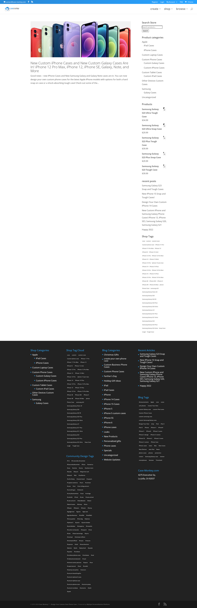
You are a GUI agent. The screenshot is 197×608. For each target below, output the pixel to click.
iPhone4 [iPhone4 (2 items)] (160, 427)
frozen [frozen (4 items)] (84, 508)
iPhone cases (110, 427)
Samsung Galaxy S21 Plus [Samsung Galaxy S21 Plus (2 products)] (149, 313)
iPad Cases (149, 45)
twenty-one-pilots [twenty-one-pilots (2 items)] (73, 570)
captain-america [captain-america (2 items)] (73, 482)
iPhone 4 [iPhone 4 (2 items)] (153, 427)
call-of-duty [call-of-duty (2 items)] (71, 479)
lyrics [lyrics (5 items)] (87, 533)
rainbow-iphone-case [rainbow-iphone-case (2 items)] (74, 555)
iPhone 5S (108, 418)
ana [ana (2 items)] (69, 468)
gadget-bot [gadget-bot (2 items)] (71, 512)
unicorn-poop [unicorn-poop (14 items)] (87, 584)
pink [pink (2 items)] (76, 548)
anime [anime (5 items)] (75, 468)
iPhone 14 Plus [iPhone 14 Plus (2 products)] (154, 266)
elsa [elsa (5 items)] (86, 504)
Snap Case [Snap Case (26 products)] (162, 328)
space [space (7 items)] (86, 562)
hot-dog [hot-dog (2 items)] (80, 519)
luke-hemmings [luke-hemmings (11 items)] (78, 533)
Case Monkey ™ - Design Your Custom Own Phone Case (58, 604)
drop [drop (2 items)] (152, 424)
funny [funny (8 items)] (90, 508)
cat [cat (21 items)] (74, 486)
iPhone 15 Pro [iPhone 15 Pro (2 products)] (146, 277)
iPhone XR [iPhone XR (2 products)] (145, 284)
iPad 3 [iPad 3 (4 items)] (141, 427)
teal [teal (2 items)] (80, 566)
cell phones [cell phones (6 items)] (142, 406)
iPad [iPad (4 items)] (157, 424)
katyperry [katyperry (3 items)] (81, 526)
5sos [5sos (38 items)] (84, 464)
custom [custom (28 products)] (148, 241)
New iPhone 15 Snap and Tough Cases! (152, 361)
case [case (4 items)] (69, 486)
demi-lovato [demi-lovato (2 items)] (71, 504)
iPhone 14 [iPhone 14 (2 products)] (145, 266)
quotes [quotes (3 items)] (70, 551)
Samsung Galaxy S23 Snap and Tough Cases (152, 355)
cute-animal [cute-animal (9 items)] (90, 497)
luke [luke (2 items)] (69, 533)
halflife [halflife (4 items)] (82, 515)
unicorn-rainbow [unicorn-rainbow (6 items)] (73, 588)
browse (180, 9)
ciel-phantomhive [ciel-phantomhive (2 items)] (73, 493)
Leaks (107, 432)
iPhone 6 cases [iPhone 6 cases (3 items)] (158, 438)
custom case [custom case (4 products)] (156, 241)
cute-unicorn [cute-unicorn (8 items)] (71, 501)
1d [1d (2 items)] (68, 461)
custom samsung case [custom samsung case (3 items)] (145, 416)
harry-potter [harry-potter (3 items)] (71, 519)
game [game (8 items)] (79, 512)
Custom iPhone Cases (154, 67)
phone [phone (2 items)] (70, 548)
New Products (110, 436)
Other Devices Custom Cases (43, 394)
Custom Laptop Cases (152, 54)
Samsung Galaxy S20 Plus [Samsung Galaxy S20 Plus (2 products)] (149, 302)
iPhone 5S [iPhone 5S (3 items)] (142, 438)
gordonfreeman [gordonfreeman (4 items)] (72, 515)
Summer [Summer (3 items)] (151, 460)
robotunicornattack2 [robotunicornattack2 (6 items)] (74, 559)
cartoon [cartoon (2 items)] (88, 482)
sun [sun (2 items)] (92, 562)
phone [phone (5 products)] (161, 284)
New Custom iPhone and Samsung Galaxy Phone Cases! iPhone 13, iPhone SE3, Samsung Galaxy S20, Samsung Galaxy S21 (154, 217)
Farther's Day (110, 376)
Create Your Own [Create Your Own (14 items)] (153, 406)
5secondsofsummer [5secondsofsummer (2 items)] (74, 464)
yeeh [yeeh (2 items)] (69, 591)
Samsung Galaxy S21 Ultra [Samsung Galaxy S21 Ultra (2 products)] (150, 317)
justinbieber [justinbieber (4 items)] (71, 526)
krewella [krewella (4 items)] (89, 526)
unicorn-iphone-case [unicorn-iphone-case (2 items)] (74, 581)
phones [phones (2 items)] (150, 453)
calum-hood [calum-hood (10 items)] (81, 479)
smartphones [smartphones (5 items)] (143, 460)
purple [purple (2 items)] (91, 548)
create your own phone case (115, 360)
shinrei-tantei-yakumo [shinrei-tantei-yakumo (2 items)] (74, 562)
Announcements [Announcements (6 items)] (144, 402)
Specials (108, 450)
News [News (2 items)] (158, 449)
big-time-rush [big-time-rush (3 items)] (85, 472)
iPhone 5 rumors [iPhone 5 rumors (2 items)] (155, 435)
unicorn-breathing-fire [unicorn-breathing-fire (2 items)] (74, 573)
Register (155, 2)
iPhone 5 (108, 409)
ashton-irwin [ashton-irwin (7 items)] (89, 468)
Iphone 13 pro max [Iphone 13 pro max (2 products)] (157, 263)
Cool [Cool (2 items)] (76, 497)
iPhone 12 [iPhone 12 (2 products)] (158, 248)
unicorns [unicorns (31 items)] (83, 588)
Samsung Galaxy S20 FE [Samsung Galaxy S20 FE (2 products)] (149, 299)
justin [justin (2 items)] (78, 522)
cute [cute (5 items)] (82, 497)
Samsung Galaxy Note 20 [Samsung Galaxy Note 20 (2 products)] (149, 292)
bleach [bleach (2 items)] (70, 475)
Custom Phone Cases (152, 59)
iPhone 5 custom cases (115, 413)
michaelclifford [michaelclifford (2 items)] (72, 541)
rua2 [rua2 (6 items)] (84, 559)
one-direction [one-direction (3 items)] (85, 544)
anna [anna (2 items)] (81, 468)
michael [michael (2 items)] (70, 537)
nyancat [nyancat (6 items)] (70, 544)
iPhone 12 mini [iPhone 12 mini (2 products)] (153, 252)
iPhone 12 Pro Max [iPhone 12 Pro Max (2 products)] (157, 255)
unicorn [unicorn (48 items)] (83, 570)
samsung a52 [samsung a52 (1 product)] (155, 288)
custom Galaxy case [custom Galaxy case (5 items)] (145, 409)
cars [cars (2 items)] (82, 482)
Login (162, 2)
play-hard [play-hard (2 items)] (83, 548)
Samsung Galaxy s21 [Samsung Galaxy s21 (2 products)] (148, 310)
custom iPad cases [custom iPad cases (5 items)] (158, 409)
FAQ (181, 2)
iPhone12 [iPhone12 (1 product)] (145, 252)
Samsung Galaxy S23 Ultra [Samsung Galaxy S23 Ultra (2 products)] (150, 328)
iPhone (107, 395)
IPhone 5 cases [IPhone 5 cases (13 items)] (157, 431)
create (154, 9)
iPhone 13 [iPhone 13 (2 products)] (145, 259)
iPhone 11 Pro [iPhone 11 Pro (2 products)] (159, 244)
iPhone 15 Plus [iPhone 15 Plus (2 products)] (154, 273)
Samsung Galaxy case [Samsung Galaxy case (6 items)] (151, 456)
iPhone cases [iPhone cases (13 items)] (143, 446)
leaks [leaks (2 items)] (150, 446)
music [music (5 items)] (81, 541)
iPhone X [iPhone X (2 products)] (160, 281)
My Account (170, 2)
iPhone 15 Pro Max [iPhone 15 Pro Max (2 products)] (157, 277)
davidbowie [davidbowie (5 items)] (81, 501)
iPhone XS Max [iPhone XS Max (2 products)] (154, 284)
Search (145, 31)
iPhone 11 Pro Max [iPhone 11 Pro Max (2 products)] (148, 248)
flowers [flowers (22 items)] (77, 508)
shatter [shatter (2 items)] (162, 456)
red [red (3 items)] (93, 555)
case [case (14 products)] (143, 241)
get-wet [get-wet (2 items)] (85, 512)
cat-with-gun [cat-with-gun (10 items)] (71, 490)
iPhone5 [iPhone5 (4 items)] (148, 431)
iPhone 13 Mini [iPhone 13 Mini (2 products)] (154, 259)
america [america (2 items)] (90, 464)
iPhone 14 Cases (111, 399)
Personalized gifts (112, 441)
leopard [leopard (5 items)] (84, 530)
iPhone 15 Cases (111, 404)
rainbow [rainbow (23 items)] (77, 551)
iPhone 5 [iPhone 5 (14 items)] (141, 431)
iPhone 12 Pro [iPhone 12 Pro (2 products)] (146, 255)
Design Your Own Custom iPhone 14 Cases (152, 367)
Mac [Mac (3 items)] (155, 446)
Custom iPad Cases (153, 76)
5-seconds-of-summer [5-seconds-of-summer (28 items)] (78, 461)
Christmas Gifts (111, 355)
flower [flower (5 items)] (70, 508)
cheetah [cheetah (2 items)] (80, 490)
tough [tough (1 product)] (144, 332)
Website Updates (112, 460)
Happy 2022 (147, 229)
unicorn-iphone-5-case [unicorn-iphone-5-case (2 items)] (74, 577)
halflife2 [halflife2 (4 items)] (89, 515)
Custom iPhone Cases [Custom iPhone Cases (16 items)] (145, 413)
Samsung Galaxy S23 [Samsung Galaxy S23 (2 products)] (148, 321)
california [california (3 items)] (82, 475)
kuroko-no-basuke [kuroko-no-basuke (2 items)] (73, 530)
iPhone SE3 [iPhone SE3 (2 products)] (152, 281)
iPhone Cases (150, 50)
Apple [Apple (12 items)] (152, 402)
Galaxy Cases (150, 92)
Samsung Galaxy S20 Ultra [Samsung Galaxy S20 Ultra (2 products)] (150, 306)
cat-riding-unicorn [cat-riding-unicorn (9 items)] (83, 486)
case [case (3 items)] (157, 402)
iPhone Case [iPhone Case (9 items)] (154, 442)
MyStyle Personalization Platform (98, 604)
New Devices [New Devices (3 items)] (143, 449)
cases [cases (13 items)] (162, 402)
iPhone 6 (108, 423)
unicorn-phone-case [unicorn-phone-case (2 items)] (74, 584)
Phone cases (110, 446)
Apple (144, 41)
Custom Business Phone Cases (115, 366)
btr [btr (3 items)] (76, 475)
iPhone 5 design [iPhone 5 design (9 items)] (143, 435)
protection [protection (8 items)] (158, 453)
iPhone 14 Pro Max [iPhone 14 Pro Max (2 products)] (157, 270)
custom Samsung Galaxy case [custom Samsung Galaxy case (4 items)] (148, 420)
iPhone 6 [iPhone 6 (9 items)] (149, 438)
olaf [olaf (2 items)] (77, 544)
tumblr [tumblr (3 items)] (86, 566)
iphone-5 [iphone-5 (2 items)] (70, 522)
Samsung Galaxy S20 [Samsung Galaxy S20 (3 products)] (148, 295)
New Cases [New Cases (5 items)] (162, 446)
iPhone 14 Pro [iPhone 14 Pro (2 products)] (146, 270)
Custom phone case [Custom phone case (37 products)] (148, 244)
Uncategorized (149, 97)
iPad (106, 385)
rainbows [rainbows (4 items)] (86, 555)
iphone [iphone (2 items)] (88, 519)
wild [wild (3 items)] (90, 588)
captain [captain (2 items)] (89, 479)
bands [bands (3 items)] (70, 472)
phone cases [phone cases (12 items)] (142, 453)
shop (167, 9)
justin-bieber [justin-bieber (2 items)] (86, 522)
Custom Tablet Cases (152, 72)
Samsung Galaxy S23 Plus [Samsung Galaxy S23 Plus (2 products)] (149, 324)
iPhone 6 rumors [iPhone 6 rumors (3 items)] (144, 442)
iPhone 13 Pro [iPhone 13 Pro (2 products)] (146, 263)
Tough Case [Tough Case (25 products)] (150, 332)
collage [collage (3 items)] (88, 493)
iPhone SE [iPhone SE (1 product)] (145, 281)
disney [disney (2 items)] (80, 504)
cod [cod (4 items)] (82, 493)
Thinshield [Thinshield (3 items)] (159, 460)
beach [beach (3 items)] (76, 472)
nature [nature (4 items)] (88, 541)
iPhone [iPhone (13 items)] (147, 427)
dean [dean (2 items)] (89, 501)
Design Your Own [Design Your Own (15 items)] (144, 424)
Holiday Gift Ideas (112, 381)
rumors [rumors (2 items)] (141, 456)
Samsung (146, 89)
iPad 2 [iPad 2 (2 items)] (162, 424)
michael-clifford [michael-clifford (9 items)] (80, 537)
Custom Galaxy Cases (154, 63)
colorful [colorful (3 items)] (70, 497)
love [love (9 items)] (90, 530)
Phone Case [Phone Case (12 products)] (145, 288)
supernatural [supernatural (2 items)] (72, 566)
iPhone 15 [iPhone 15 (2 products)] (145, 273)
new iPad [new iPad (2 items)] (151, 449)
